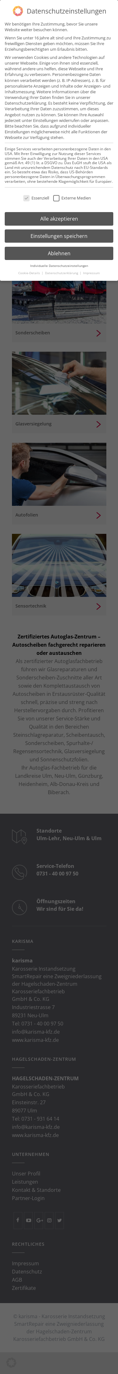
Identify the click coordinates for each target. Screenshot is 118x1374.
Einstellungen (45, 118)
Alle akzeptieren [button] (59, 216)
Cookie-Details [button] (29, 271)
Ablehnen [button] (59, 251)
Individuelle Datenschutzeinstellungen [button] (59, 264)
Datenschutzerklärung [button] (62, 271)
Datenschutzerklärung (25, 101)
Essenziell (36, 196)
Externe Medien (72, 196)
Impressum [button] (91, 271)
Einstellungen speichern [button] (59, 233)
